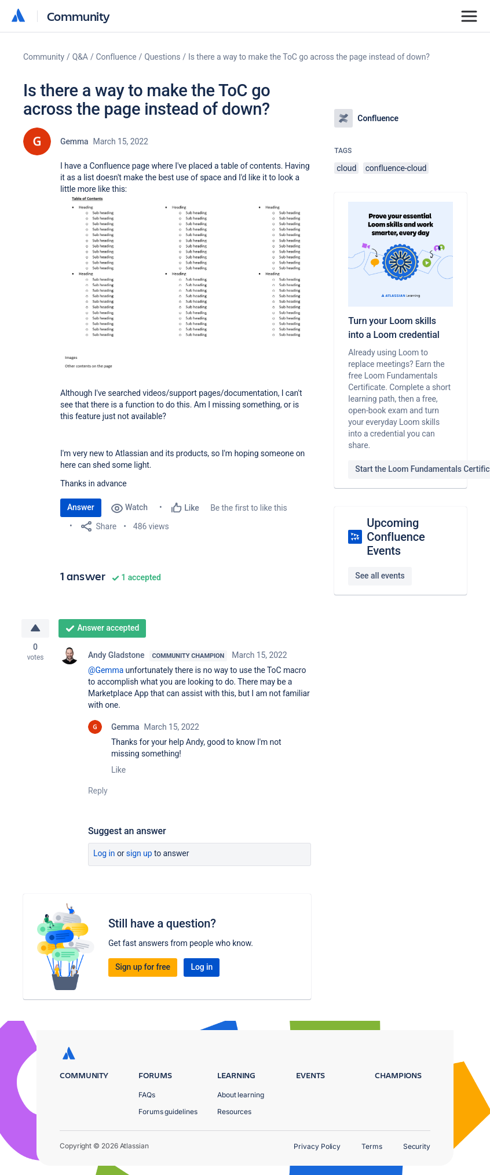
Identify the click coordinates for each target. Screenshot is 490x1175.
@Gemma (105, 671)
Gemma (74, 141)
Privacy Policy (317, 1146)
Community (78, 16)
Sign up (139, 854)
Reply (98, 791)
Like (118, 771)
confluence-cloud (396, 168)
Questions (162, 56)
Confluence (116, 56)
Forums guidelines (168, 1111)
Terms (371, 1146)
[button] (185, 286)
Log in (104, 854)
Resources (234, 1111)
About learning (240, 1094)
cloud (346, 168)
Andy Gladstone (116, 656)
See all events (379, 575)
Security (416, 1146)
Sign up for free (142, 968)
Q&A (80, 56)
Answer (80, 507)
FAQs (146, 1094)
